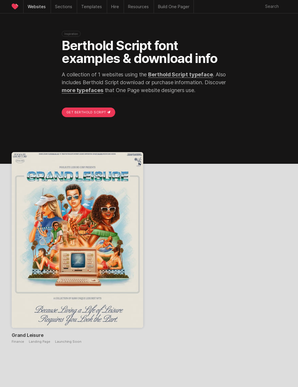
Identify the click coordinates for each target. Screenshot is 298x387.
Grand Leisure (27, 335)
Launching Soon (68, 341)
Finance (18, 341)
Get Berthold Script (88, 112)
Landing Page (39, 341)
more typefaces (82, 90)
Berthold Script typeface (180, 74)
